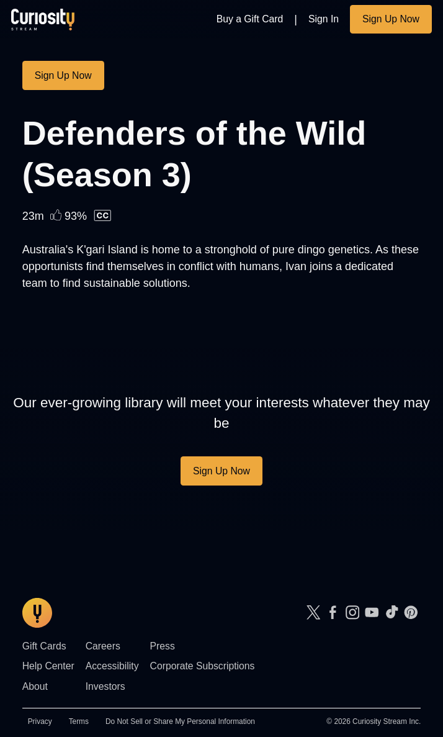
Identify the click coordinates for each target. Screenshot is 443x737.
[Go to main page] (43, 19)
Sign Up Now (390, 19)
